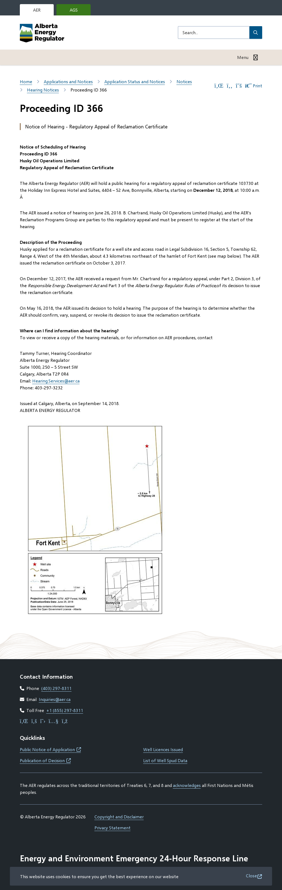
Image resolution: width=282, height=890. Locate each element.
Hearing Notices (43, 89)
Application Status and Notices (134, 81)
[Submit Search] (256, 32)
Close (251, 875)
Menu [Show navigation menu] (242, 57)
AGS (78, 11)
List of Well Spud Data (165, 760)
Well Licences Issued (163, 749)
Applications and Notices (68, 81)
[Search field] (214, 32)
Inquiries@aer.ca (54, 699)
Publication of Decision (45, 760)
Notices (184, 81)
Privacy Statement (112, 827)
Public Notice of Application (50, 749)
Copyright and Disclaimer (119, 816)
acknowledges (187, 785)
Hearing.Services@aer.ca (56, 380)
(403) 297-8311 (56, 688)
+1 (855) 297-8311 (64, 710)
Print (253, 85)
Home (26, 81)
